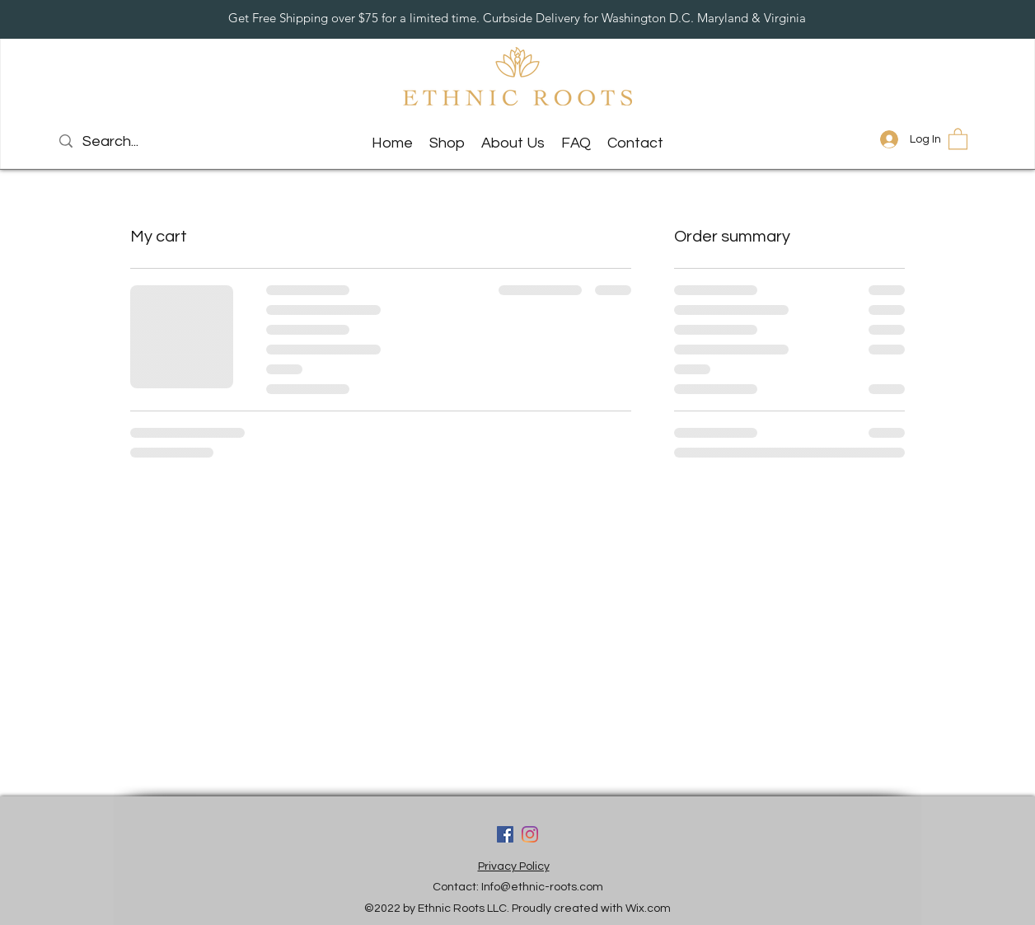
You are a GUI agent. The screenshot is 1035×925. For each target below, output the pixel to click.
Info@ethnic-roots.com (542, 887)
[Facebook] (505, 834)
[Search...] (140, 142)
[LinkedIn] (530, 834)
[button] (957, 138)
